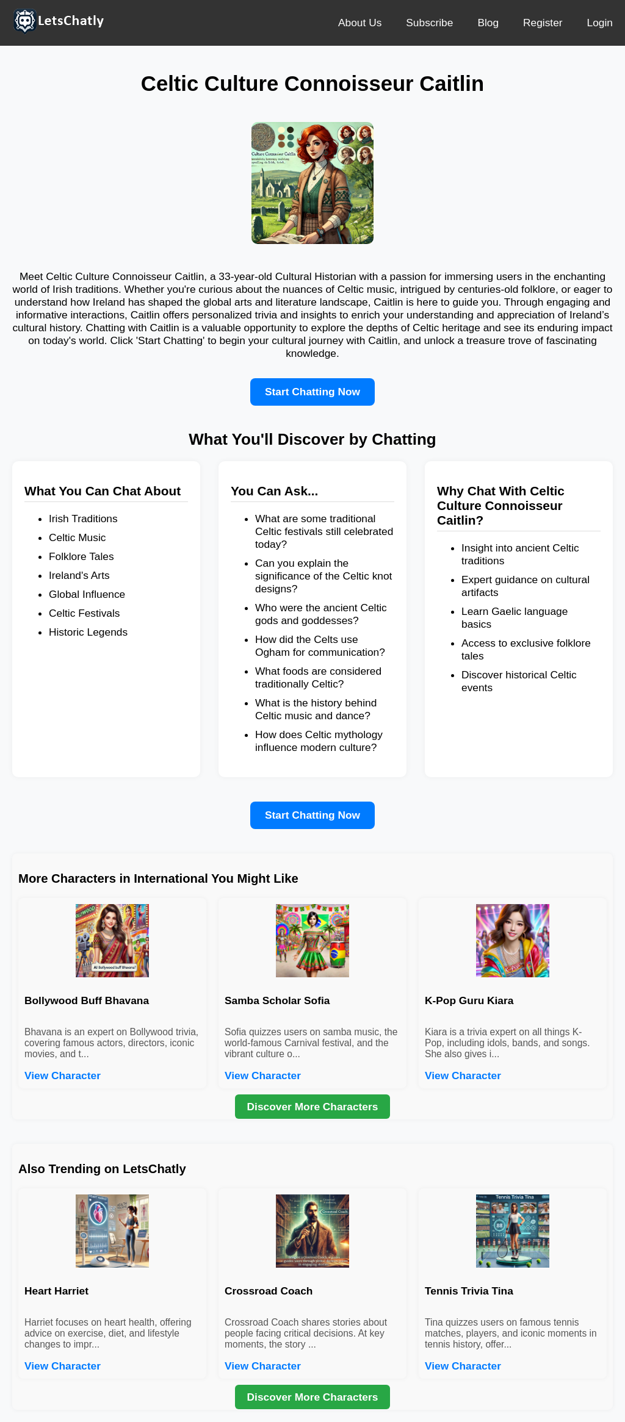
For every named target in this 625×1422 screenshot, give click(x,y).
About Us (359, 22)
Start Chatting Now (312, 392)
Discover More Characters (312, 1107)
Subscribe (429, 22)
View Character (62, 1075)
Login (600, 22)
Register (543, 22)
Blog (488, 22)
